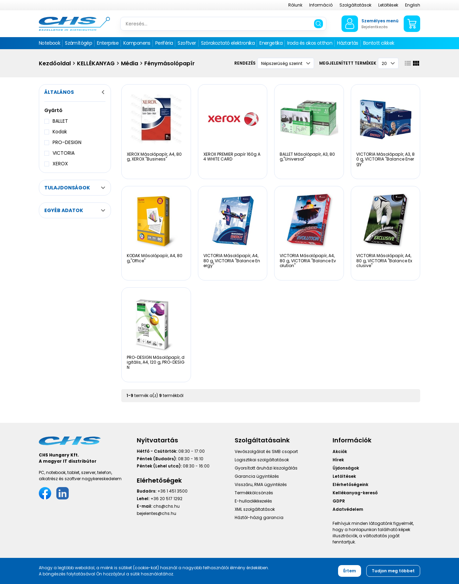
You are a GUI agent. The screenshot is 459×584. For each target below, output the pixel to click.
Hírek (338, 460)
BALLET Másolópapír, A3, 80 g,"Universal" (307, 156)
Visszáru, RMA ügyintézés (261, 484)
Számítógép (78, 43)
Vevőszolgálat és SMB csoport (266, 451)
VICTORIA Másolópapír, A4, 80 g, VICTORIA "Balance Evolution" (308, 260)
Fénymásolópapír (169, 63)
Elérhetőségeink (350, 484)
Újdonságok (346, 468)
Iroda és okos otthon (309, 43)
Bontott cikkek (378, 43)
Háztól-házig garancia (259, 517)
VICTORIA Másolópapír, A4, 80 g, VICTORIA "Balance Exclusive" (384, 260)
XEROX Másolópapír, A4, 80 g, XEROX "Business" (154, 156)
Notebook (49, 43)
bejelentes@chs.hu (156, 513)
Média (129, 63)
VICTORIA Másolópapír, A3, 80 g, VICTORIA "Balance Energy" (385, 159)
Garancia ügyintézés (257, 476)
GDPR (339, 501)
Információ (321, 5)
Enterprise (108, 43)
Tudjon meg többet (393, 571)
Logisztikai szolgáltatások (262, 460)
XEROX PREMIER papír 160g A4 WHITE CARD (231, 156)
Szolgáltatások (355, 5)
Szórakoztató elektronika (228, 43)
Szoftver (187, 43)
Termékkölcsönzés (254, 493)
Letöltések (388, 5)
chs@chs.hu (166, 506)
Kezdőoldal (55, 63)
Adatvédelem (348, 509)
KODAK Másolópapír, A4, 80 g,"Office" (154, 258)
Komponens (136, 43)
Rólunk (295, 5)
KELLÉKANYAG (96, 63)
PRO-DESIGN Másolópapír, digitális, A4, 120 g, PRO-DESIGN (155, 362)
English (412, 5)
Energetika (270, 43)
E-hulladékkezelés (253, 501)
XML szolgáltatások (255, 509)
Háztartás (347, 43)
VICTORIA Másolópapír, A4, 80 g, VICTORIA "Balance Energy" (231, 260)
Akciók (340, 451)
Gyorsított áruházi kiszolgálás (266, 468)
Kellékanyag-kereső (355, 493)
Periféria (164, 43)
